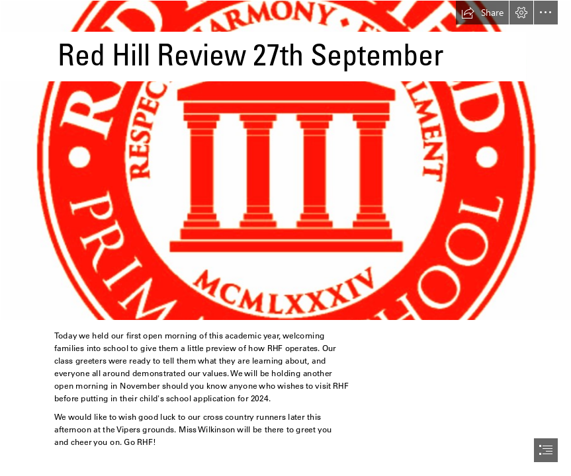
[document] (285, 238)
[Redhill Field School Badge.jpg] (285, 160)
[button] (482, 12)
